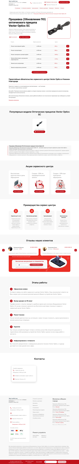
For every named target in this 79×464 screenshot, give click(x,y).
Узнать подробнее (18, 191)
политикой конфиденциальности (39, 267)
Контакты (57, 8)
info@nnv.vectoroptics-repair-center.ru (23, 376)
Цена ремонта (35, 8)
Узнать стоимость (24, 37)
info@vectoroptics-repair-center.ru (18, 414)
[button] (3, 250)
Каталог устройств (27, 8)
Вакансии (51, 8)
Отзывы (62, 8)
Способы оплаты (37, 418)
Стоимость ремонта (37, 398)
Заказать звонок (64, 2)
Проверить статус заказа (51, 2)
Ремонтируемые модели (38, 410)
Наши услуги (36, 412)
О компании (17, 8)
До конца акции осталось (29, 462)
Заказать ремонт (39, 131)
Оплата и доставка (44, 8)
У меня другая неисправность (39, 72)
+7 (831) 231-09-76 (37, 3)
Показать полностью (14, 100)
